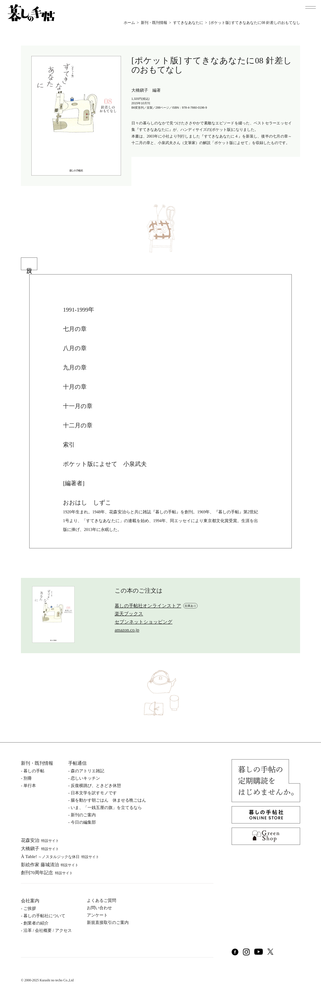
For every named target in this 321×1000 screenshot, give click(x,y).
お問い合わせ (99, 907)
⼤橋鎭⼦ (40, 848)
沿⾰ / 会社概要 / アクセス (47, 930)
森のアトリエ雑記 (87, 771)
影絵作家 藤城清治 (49, 864)
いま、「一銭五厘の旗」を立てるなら (106, 807)
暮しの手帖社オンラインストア (148, 605)
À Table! (60, 856)
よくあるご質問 (101, 900)
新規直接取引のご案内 (108, 922)
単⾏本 (29, 785)
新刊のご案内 (83, 815)
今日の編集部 (83, 822)
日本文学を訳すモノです (94, 793)
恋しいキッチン (85, 778)
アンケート (97, 915)
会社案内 (30, 900)
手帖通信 (77, 763)
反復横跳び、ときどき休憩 (96, 785)
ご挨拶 (29, 908)
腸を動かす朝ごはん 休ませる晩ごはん (108, 800)
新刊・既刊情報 (154, 23)
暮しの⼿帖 (33, 771)
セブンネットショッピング (143, 621)
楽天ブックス (129, 613)
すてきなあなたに (188, 23)
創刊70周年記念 (47, 872)
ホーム (129, 23)
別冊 (27, 778)
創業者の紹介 (36, 923)
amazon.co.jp (127, 629)
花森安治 (40, 840)
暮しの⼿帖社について (44, 915)
